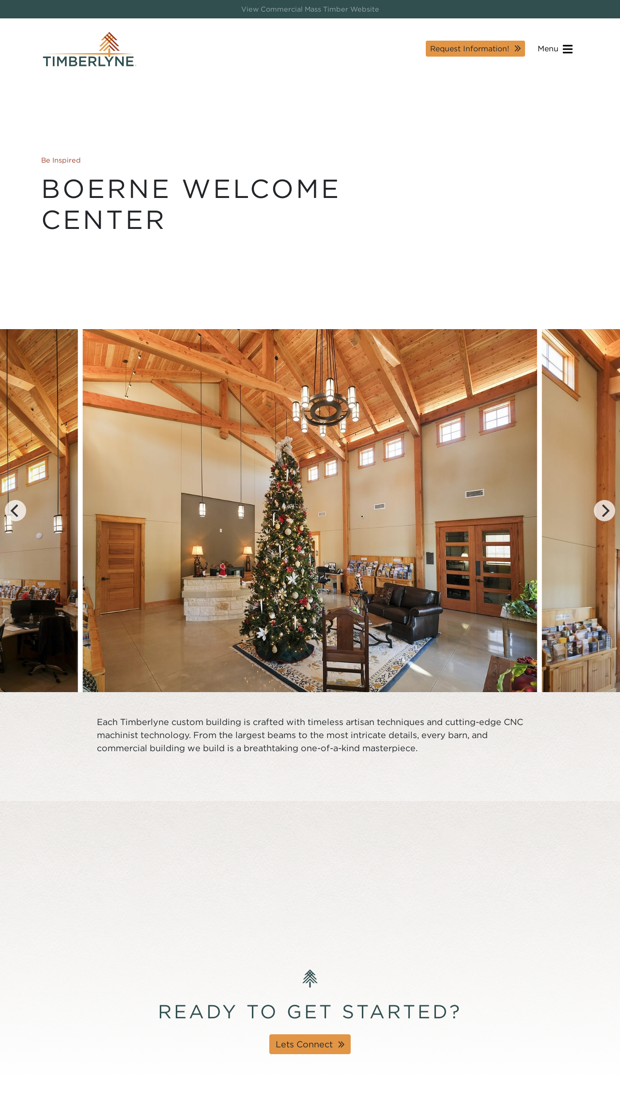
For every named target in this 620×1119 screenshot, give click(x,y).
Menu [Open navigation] (555, 49)
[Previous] (15, 510)
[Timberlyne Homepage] (89, 49)
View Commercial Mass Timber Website (310, 9)
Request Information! (469, 48)
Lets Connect (304, 1044)
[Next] (604, 510)
